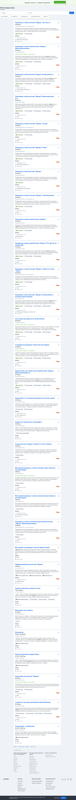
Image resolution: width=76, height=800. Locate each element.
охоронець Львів (32, 759)
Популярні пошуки (18, 750)
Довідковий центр (22, 788)
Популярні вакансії (48, 755)
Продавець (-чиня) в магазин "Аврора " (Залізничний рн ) (34, 195)
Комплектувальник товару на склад (27, 588)
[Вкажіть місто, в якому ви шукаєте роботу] (40, 13)
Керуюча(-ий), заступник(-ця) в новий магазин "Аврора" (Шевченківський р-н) (34, 372)
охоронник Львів (32, 767)
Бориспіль (16, 759)
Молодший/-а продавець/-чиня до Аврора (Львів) (32, 547)
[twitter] (65, 779)
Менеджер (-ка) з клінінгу (24, 610)
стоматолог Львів (32, 771)
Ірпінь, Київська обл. (17, 766)
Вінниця (15, 761)
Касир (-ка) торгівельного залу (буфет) (28, 422)
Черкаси (15, 771)
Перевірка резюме (50, 788)
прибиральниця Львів (33, 762)
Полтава (15, 757)
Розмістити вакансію (60, 2)
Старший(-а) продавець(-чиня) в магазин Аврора (32, 345)
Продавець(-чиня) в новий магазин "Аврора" (30, 219)
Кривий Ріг (16, 764)
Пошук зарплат (49, 783)
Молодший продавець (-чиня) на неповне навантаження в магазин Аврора (35, 469)
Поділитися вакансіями (37, 781)
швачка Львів (32, 769)
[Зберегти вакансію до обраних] (58, 23)
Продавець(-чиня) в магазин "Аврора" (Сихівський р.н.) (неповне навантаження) (34, 296)
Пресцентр (20, 785)
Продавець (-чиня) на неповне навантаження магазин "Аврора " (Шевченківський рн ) (34, 522)
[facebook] (62, 779)
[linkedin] (68, 779)
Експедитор (19, 632)
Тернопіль (16, 762)
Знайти (71, 12)
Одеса (15, 756)
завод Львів (31, 757)
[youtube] (71, 779)
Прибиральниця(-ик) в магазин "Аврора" (29, 564)
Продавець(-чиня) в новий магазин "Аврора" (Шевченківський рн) (30, 47)
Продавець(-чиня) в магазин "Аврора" (28, 171)
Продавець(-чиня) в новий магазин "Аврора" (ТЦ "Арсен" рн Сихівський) (36, 244)
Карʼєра (19, 787)
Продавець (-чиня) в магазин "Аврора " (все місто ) (32, 22)
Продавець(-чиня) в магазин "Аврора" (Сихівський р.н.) (34, 74)
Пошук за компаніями (50, 787)
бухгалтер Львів (32, 761)
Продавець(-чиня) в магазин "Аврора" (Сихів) (31, 147)
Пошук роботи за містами (50, 756)
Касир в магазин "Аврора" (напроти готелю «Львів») (33, 444)
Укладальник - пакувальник (24, 726)
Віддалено (16, 767)
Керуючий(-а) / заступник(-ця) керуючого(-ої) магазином (35, 398)
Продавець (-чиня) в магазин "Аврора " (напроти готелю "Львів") (34, 270)
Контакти (20, 783)
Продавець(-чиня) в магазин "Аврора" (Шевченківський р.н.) (34, 97)
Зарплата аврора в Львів (34, 772)
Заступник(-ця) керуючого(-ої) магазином (29, 319)
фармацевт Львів (32, 764)
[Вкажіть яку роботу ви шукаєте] (13, 13)
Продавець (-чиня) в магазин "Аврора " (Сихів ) (31, 124)
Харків (15, 769)
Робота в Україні (21, 790)
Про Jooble (20, 781)
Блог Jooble (48, 785)
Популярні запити (50, 781)
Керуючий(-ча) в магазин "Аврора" (27, 676)
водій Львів (31, 756)
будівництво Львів (32, 766)
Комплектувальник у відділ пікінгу (27, 654)
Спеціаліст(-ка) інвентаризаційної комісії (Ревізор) (32, 702)
